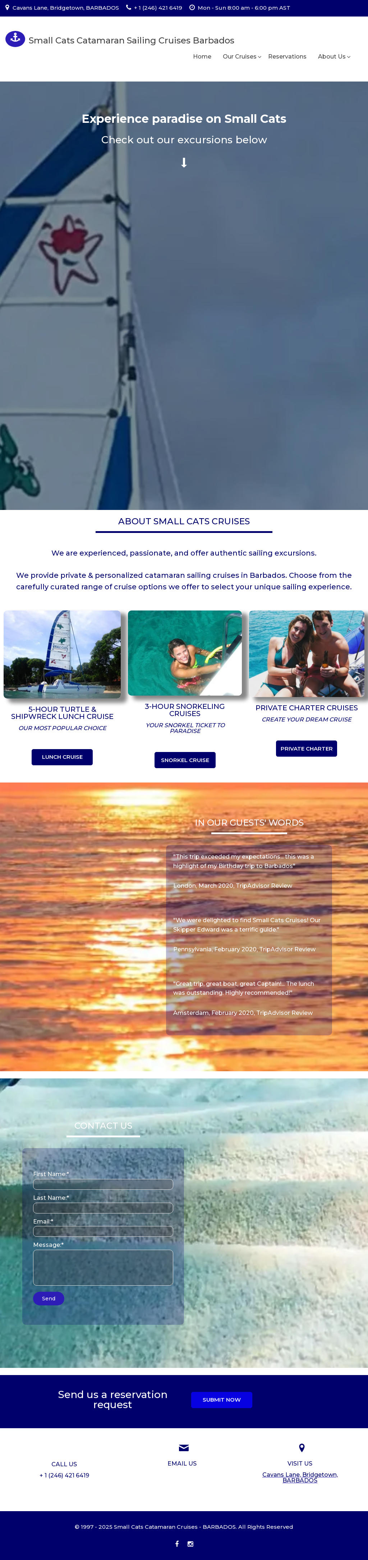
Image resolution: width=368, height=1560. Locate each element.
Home (202, 56)
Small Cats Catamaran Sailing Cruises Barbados (131, 40)
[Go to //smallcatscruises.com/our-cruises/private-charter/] (307, 708)
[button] (62, 757)
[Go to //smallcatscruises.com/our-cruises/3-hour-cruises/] (185, 710)
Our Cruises (240, 56)
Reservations (287, 56)
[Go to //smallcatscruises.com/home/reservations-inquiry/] (182, 1463)
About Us (332, 56)
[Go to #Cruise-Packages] (184, 140)
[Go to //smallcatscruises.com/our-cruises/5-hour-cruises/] (62, 713)
